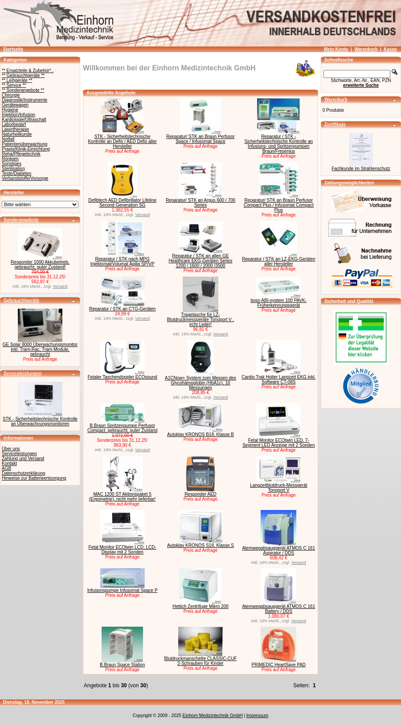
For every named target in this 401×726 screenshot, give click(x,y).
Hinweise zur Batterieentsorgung (34, 478)
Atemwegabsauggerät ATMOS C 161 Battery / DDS (278, 609)
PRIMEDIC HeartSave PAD (279, 664)
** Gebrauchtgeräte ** (23, 75)
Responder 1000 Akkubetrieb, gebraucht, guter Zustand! (40, 264)
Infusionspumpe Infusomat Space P (122, 590)
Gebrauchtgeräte (21, 300)
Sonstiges (11, 163)
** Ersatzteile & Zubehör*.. (27, 70)
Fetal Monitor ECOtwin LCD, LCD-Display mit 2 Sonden (122, 550)
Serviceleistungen (23, 373)
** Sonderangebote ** (23, 90)
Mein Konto (336, 49)
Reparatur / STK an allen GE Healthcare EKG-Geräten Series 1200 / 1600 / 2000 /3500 (201, 260)
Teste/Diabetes (16, 173)
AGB (6, 468)
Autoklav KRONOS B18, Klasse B (200, 434)
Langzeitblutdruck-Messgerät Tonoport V (278, 488)
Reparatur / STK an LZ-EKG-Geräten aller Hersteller (278, 261)
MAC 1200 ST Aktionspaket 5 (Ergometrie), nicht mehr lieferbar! (122, 497)
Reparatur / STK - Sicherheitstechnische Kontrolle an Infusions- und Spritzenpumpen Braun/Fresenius (279, 144)
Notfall (8, 139)
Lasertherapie (15, 129)
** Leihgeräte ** (17, 80)
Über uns (11, 448)
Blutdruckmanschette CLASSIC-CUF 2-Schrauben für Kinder (200, 661)
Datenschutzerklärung (23, 473)
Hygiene (10, 109)
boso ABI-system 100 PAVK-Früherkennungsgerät (278, 303)
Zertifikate (335, 124)
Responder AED (200, 494)
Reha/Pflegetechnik (21, 153)
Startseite (13, 49)
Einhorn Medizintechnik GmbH (213, 715)
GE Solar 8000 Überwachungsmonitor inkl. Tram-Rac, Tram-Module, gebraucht (40, 349)
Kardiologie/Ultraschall (24, 119)
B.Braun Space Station (122, 664)
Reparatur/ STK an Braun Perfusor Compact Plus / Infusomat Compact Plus (279, 205)
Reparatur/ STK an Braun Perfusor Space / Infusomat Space (200, 139)
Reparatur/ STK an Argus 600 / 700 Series (200, 203)
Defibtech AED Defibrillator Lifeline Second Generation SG (122, 203)
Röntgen (10, 158)
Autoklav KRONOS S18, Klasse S (200, 545)
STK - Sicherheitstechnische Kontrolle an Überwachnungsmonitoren (40, 421)
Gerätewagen (15, 104)
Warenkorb (365, 49)
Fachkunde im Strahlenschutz (360, 168)
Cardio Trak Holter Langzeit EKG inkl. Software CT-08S (278, 379)
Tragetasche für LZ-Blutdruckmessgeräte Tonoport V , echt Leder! (200, 319)
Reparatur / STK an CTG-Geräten (122, 308)
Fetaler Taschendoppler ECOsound (122, 377)
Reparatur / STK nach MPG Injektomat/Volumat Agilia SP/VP (122, 261)
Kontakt (9, 463)
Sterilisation (13, 168)
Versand (60, 286)
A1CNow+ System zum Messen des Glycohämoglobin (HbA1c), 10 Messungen (200, 382)
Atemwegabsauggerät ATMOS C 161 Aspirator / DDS (278, 550)
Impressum (257, 715)
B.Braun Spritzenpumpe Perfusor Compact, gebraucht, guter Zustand (122, 428)
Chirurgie (11, 95)
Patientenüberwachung (24, 144)
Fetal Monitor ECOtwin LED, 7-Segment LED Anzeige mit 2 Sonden (278, 443)
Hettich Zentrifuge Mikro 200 (200, 606)
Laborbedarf (14, 124)
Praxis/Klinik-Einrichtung (26, 149)
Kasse (390, 49)
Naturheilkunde (17, 134)
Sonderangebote (21, 219)
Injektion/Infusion (18, 114)
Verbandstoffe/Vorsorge (25, 178)
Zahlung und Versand (23, 458)
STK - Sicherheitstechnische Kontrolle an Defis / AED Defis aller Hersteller (122, 141)
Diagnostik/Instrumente (24, 100)
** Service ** (14, 85)
